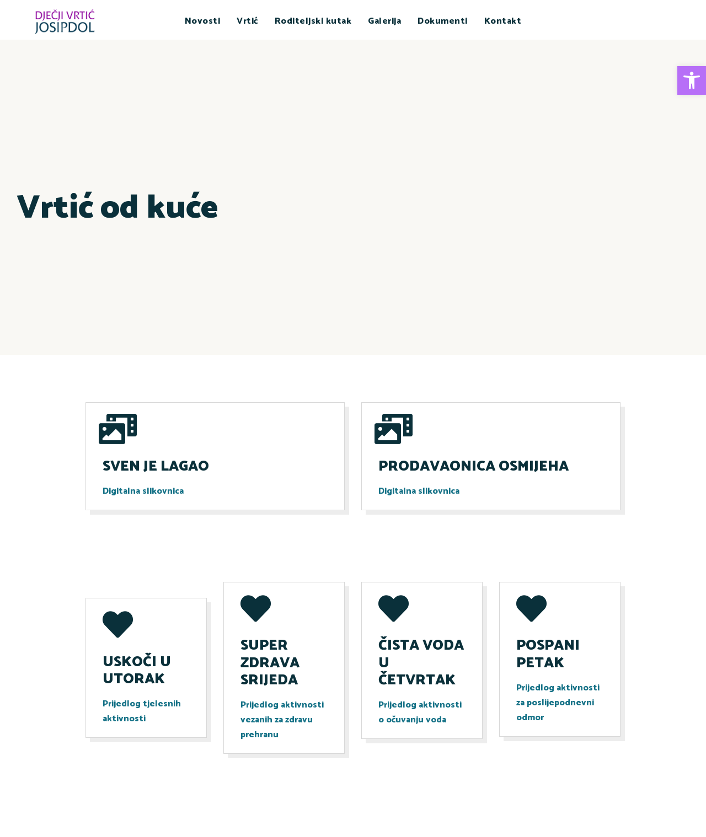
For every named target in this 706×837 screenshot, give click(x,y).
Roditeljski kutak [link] (313, 21)
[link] (691, 80)
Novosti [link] (203, 21)
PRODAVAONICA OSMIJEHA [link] (473, 466)
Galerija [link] (384, 21)
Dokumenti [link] (443, 21)
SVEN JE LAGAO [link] (156, 466)
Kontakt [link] (503, 21)
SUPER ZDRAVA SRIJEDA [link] (269, 663)
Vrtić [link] (247, 21)
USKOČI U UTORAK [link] (137, 670)
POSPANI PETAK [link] (548, 654)
